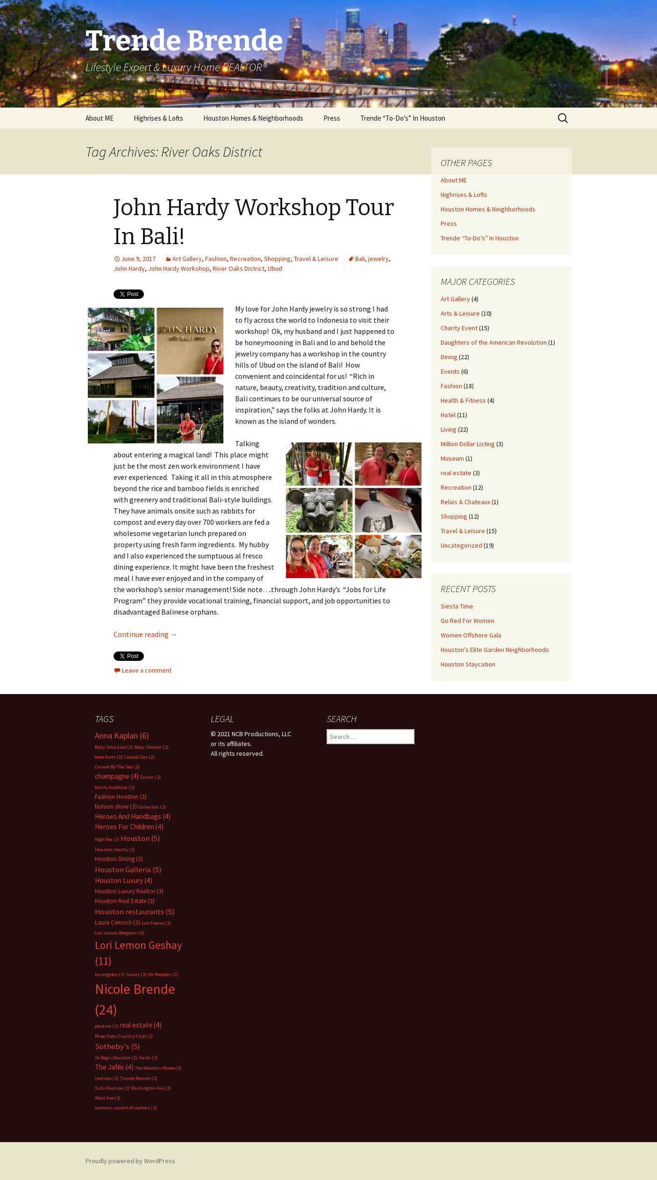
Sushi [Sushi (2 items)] (148, 1058)
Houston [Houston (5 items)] (140, 838)
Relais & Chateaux (465, 502)
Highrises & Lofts (158, 118)
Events (450, 371)
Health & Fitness (463, 400)
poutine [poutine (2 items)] (106, 1026)
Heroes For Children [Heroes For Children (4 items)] (129, 826)
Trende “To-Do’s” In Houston (402, 118)
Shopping (277, 258)
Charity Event (459, 328)
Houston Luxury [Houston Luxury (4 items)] (123, 880)
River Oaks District (238, 268)
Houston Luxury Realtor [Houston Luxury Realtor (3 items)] (129, 891)
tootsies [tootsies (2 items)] (107, 1078)
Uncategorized (461, 545)
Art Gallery (187, 258)
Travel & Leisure (316, 258)
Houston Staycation (468, 664)
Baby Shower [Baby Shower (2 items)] (152, 747)
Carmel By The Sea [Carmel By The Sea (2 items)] (117, 767)
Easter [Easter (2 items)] (150, 777)
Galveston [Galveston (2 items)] (152, 807)
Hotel (448, 415)
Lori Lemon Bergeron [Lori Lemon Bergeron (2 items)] (119, 933)
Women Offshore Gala (471, 635)
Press (331, 118)
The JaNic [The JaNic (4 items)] (114, 1067)
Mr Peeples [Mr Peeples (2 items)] (163, 974)
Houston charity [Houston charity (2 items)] (115, 850)
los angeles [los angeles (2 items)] (110, 974)
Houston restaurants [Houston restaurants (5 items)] (135, 912)
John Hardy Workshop (178, 268)
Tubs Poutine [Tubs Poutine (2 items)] (112, 1088)
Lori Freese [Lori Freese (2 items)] (156, 923)
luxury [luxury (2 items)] (136, 974)
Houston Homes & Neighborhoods (253, 118)
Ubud (275, 268)
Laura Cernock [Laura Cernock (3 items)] (117, 923)
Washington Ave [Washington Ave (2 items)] (151, 1088)
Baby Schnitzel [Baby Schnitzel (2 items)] (114, 747)
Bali (360, 258)
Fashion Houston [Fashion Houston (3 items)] (121, 797)
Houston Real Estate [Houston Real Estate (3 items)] (125, 901)
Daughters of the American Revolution (494, 342)
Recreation (245, 258)
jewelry (378, 258)
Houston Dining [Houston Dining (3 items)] (119, 859)
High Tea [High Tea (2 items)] (107, 839)
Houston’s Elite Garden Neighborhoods (495, 649)
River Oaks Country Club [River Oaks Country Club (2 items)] (124, 1036)
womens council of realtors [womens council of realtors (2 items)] (126, 1108)
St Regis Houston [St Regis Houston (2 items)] (116, 1058)
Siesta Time (457, 606)
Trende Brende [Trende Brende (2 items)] (138, 1078)
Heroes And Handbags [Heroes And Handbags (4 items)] (133, 816)
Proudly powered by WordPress (130, 1161)
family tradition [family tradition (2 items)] (115, 787)
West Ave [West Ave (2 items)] (108, 1098)
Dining (449, 357)
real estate (456, 473)
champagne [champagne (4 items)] (117, 776)
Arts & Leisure (460, 313)
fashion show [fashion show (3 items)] (116, 807)
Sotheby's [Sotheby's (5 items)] (117, 1046)
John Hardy (129, 268)
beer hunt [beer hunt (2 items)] (108, 757)
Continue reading (146, 634)
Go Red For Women (467, 620)
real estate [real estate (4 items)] (141, 1025)
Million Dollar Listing (468, 444)
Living (449, 429)
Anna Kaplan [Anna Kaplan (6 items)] (122, 735)
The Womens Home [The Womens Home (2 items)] (158, 1068)
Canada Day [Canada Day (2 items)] (139, 757)
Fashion (216, 258)
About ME (100, 118)
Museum (452, 458)
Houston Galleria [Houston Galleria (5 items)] (128, 870)
